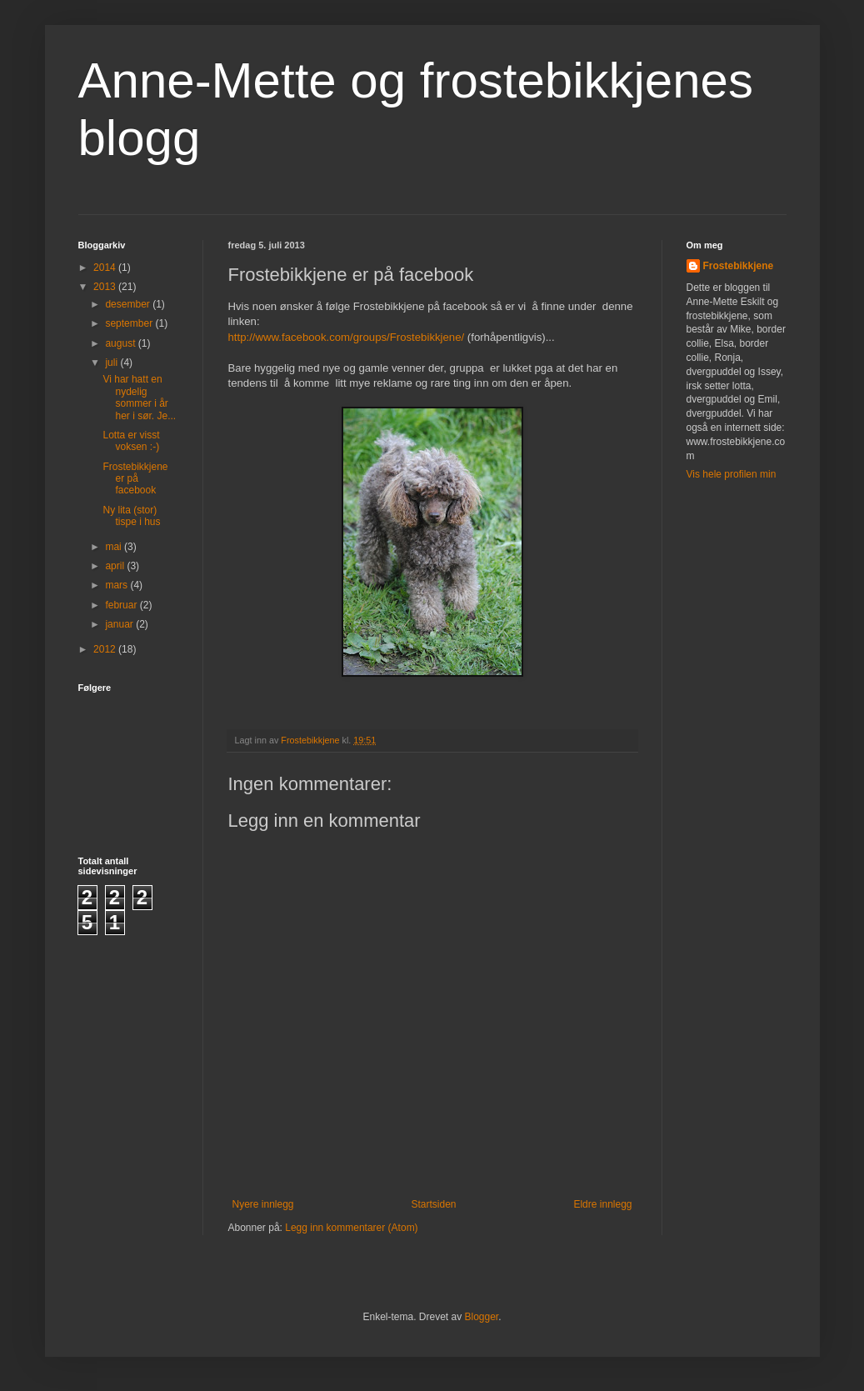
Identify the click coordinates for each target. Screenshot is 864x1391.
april (116, 566)
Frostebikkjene (738, 266)
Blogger (482, 1317)
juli (112, 362)
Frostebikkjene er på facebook (134, 479)
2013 (105, 287)
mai (114, 547)
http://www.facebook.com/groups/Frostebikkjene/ (346, 337)
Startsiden (433, 1204)
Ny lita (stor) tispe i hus (131, 516)
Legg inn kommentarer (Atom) (351, 1227)
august (121, 343)
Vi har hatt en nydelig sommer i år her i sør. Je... (139, 397)
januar (120, 624)
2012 (105, 649)
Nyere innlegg (263, 1204)
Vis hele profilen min (732, 474)
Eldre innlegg (602, 1204)
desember (128, 304)
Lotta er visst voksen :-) (130, 441)
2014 (105, 267)
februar (122, 605)
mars (117, 585)
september (130, 323)
